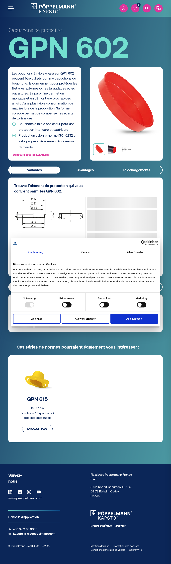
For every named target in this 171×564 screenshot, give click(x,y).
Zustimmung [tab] (35, 252)
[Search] (147, 8)
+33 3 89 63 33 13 (25, 529)
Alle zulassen (134, 318)
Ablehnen (36, 318)
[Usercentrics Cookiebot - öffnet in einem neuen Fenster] (143, 242)
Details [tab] (85, 252)
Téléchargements (136, 170)
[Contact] (158, 8)
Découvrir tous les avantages (31, 154)
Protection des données (126, 546)
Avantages (85, 170)
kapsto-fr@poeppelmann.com (34, 533)
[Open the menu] (11, 8)
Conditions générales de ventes (107, 549)
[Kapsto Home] (53, 8)
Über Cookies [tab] (135, 252)
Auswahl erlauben (85, 318)
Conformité (135, 549)
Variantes (34, 170)
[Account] (123, 8)
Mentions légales (99, 546)
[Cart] (135, 8)
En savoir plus (37, 428)
